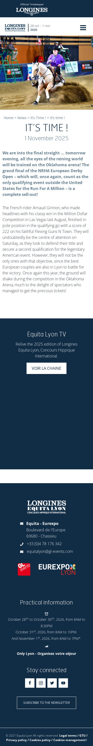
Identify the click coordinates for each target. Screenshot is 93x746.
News (22, 117)
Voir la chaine (46, 368)
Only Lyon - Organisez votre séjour (46, 653)
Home (8, 117)
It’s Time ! (38, 117)
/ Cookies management (68, 740)
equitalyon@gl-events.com (50, 551)
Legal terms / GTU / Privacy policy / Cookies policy (47, 737)
